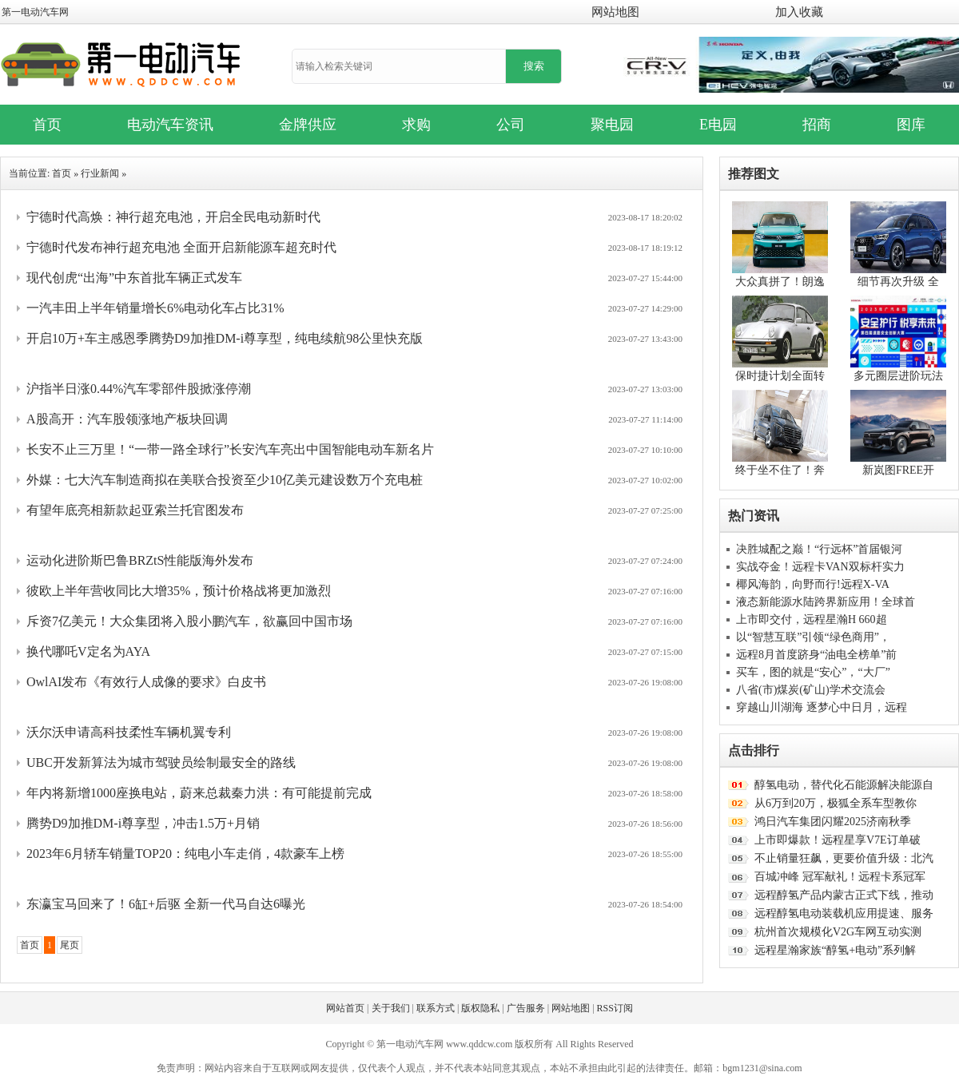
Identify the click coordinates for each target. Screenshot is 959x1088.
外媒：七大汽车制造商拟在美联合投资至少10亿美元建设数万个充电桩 (224, 479)
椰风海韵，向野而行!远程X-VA (812, 584)
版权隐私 (480, 1008)
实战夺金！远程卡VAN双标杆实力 (820, 567)
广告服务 (526, 1008)
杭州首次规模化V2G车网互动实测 (837, 932)
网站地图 (615, 12)
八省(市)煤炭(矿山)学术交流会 (810, 690)
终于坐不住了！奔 (780, 470)
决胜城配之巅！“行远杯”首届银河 (819, 549)
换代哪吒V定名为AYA (88, 651)
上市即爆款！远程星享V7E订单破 (837, 840)
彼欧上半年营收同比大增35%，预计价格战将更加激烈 (178, 591)
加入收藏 (799, 12)
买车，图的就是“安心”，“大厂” (813, 672)
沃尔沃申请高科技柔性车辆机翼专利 (128, 732)
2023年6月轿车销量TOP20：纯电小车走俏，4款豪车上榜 (185, 853)
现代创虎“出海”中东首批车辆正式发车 (134, 277)
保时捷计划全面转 (780, 376)
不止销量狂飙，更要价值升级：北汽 (843, 858)
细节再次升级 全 (898, 282)
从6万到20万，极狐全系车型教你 (835, 803)
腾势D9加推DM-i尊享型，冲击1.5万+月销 (143, 823)
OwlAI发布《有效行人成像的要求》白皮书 (146, 682)
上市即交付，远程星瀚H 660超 (811, 619)
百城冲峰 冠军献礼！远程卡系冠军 (839, 877)
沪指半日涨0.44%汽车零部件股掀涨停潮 (138, 388)
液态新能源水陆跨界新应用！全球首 (825, 602)
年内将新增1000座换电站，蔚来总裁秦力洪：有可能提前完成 (199, 793)
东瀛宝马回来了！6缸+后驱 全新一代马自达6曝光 (165, 904)
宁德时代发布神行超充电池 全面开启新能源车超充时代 (181, 247)
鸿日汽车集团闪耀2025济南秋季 (832, 822)
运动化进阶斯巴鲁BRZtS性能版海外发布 (139, 560)
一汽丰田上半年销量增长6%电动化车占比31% (155, 308)
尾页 (69, 945)
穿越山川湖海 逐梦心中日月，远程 (821, 707)
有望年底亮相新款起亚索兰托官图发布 (135, 510)
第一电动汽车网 (35, 12)
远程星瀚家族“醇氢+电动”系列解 (835, 950)
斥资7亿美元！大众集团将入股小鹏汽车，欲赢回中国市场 (189, 621)
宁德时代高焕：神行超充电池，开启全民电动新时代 (173, 217)
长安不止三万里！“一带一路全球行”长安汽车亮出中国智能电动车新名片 (230, 449)
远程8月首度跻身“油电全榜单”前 (816, 655)
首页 (61, 173)
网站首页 (345, 1008)
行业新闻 (100, 173)
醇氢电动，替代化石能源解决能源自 (843, 785)
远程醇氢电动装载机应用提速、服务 (843, 913)
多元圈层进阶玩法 (898, 376)
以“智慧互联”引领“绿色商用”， (813, 637)
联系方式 (435, 1008)
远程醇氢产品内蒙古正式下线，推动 (843, 895)
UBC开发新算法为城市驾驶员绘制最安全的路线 (161, 762)
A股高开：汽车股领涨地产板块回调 (127, 419)
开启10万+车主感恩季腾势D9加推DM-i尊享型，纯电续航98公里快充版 (224, 338)
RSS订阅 (615, 1008)
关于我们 (391, 1008)
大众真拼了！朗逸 (780, 282)
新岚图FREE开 (898, 470)
